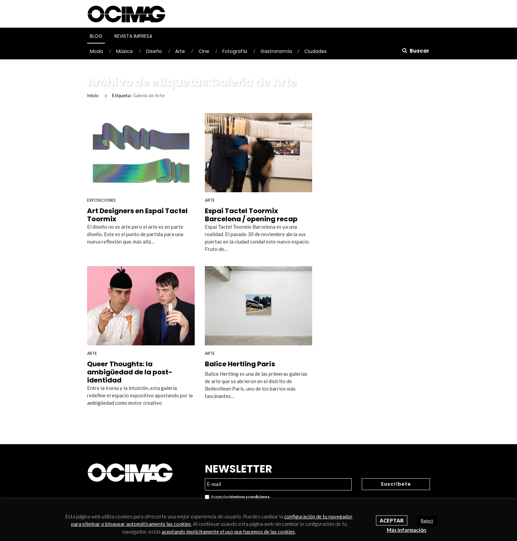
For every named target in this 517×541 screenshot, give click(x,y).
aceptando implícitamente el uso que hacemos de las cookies (228, 532)
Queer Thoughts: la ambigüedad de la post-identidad (129, 372)
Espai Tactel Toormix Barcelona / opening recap (251, 215)
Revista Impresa (133, 36)
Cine (203, 51)
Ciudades (315, 51)
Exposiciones (101, 200)
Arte (180, 51)
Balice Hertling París (240, 364)
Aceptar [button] (392, 520)
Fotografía (234, 51)
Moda (96, 51)
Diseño (154, 51)
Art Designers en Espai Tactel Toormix (137, 215)
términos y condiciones (249, 496)
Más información (406, 530)
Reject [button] (427, 520)
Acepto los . (237, 497)
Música (124, 51)
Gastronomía (276, 51)
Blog (96, 36)
